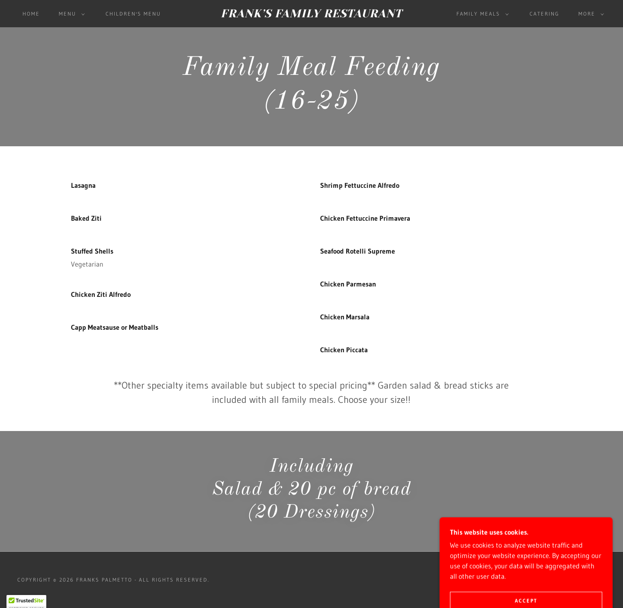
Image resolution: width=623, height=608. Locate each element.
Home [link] (31, 13)
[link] (311, 14)
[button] (70, 14)
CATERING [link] (544, 13)
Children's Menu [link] (133, 13)
